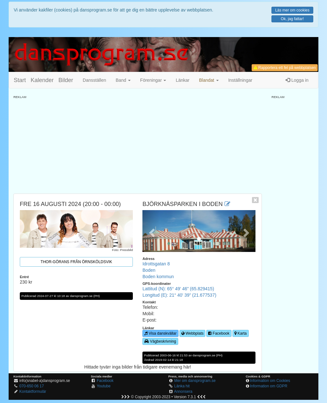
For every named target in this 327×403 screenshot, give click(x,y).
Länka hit (182, 386)
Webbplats (192, 333)
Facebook (218, 333)
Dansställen (94, 80)
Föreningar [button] (153, 80)
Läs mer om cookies (292, 10)
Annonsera (183, 391)
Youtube (103, 386)
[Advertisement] (137, 144)
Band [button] (123, 80)
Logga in (296, 80)
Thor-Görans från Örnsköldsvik (76, 262)
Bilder (65, 80)
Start (20, 80)
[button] (208, 80)
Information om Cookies (270, 380)
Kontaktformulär (32, 391)
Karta (240, 333)
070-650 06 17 (31, 386)
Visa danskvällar (160, 333)
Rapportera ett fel (285, 67)
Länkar (182, 80)
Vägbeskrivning (160, 341)
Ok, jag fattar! (292, 19)
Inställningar (240, 80)
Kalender (42, 80)
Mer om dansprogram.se (195, 380)
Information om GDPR (268, 386)
